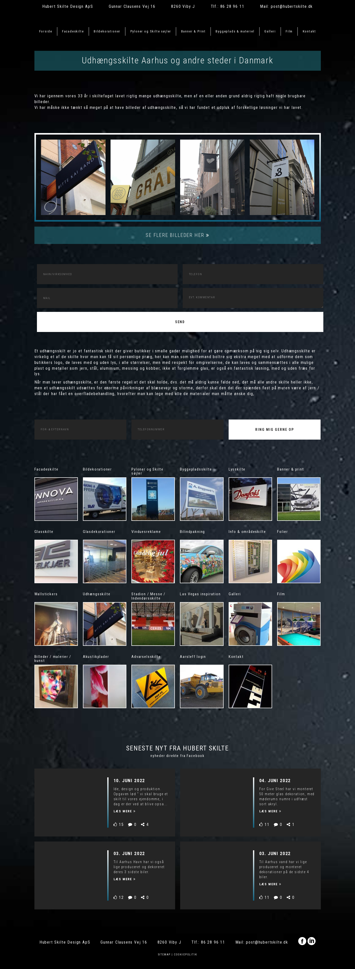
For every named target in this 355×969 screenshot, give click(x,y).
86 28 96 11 (232, 6)
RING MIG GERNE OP (274, 430)
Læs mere (125, 811)
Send (180, 322)
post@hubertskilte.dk (292, 6)
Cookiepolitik (185, 954)
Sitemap (164, 954)
